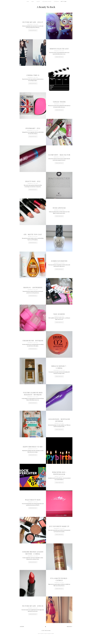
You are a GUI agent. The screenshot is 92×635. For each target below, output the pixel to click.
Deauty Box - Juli (32, 181)
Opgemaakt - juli (32, 128)
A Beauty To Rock (46, 6)
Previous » (69, 626)
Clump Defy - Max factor (59, 155)
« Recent (22, 626)
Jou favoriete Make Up (59, 526)
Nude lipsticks (59, 208)
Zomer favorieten (59, 261)
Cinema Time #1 (32, 75)
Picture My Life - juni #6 (32, 606)
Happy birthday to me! (33, 447)
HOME (28, 1)
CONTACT (38, 1)
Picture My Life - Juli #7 (33, 22)
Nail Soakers (59, 314)
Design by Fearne (50, 633)
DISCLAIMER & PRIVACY (47, 1)
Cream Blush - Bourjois (32, 341)
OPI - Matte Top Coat (33, 234)
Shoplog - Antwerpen (32, 287)
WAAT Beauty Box (32, 500)
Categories (56, 1)
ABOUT (33, 1)
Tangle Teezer (59, 102)
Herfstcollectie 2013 (59, 49)
